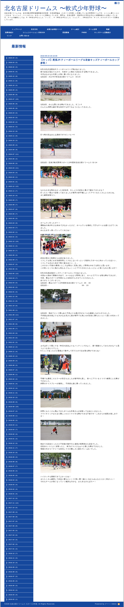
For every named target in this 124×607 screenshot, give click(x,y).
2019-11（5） (13, 393)
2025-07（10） (13, 99)
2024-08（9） (13, 149)
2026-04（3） (13, 58)
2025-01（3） (13, 126)
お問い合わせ (26, 36)
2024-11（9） (13, 136)
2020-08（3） (13, 365)
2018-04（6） (13, 480)
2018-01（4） (13, 494)
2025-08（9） (13, 94)
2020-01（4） (13, 383)
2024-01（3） (13, 182)
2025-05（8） (13, 108)
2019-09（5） (13, 402)
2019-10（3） (13, 397)
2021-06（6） (13, 324)
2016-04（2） (13, 590)
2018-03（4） (13, 484)
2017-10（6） (13, 507)
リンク (9, 36)
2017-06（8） (13, 526)
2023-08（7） (13, 204)
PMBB (82, 32)
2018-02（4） (13, 489)
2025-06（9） (13, 104)
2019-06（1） (13, 416)
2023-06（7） (13, 214)
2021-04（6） (13, 333)
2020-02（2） (13, 379)
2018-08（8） (13, 461)
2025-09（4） (13, 90)
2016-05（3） (13, 585)
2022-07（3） (13, 264)
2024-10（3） (13, 140)
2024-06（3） (13, 159)
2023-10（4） (13, 195)
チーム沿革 (92, 29)
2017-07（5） (13, 521)
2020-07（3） (13, 370)
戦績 (108, 29)
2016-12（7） (13, 553)
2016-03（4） (13, 595)
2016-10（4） (13, 562)
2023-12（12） (13, 186)
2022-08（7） (13, 260)
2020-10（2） (13, 356)
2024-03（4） (13, 172)
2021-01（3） (13, 342)
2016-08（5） (13, 572)
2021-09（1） (13, 310)
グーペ (107, 604)
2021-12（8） (13, 296)
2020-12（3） (13, 347)
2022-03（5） (13, 282)
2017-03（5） (13, 539)
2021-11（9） (13, 301)
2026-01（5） (13, 71)
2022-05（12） (13, 273)
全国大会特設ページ (54, 29)
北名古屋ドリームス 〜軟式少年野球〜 (55, 8)
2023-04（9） (13, 223)
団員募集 (61, 32)
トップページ (13, 29)
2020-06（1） (13, 374)
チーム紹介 (75, 29)
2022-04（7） (13, 278)
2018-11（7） (13, 448)
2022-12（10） (13, 241)
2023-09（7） (13, 200)
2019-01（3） (13, 439)
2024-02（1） (13, 177)
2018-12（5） (13, 443)
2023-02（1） (13, 232)
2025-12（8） (13, 76)
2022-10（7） (13, 250)
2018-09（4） (13, 457)
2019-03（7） (13, 429)
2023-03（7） (13, 227)
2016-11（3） (13, 558)
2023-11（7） (13, 191)
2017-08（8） (13, 517)
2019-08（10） (13, 406)
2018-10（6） (13, 452)
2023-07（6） (13, 209)
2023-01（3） (13, 237)
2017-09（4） (13, 512)
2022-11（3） (13, 246)
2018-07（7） (13, 466)
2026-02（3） (13, 67)
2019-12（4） (13, 388)
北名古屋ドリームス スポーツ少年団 (23, 604)
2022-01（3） (13, 292)
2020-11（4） (13, 351)
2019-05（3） (13, 420)
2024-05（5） (13, 163)
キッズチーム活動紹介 (102, 32)
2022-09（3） (13, 255)
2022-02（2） (13, 287)
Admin (114, 604)
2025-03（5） (13, 117)
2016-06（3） (13, 581)
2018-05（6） (13, 475)
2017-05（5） (13, 530)
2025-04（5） (13, 113)
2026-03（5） (13, 62)
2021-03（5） (13, 338)
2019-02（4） (13, 434)
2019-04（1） (13, 425)
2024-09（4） (13, 145)
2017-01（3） (13, 549)
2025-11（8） (13, 81)
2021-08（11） (13, 315)
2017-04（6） (13, 535)
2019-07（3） (13, 411)
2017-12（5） (13, 498)
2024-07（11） (13, 154)
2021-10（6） (13, 305)
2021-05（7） (13, 328)
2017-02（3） (13, 544)
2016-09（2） (13, 567)
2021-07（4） (13, 319)
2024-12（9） (13, 131)
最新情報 (34, 29)
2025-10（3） (13, 85)
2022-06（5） (13, 269)
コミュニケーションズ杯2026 (32, 32)
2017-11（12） (13, 503)
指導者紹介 (9, 32)
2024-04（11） (13, 168)
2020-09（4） (13, 360)
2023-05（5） (13, 218)
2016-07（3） (13, 576)
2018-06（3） (13, 471)
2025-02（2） (13, 122)
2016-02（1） (13, 599)
